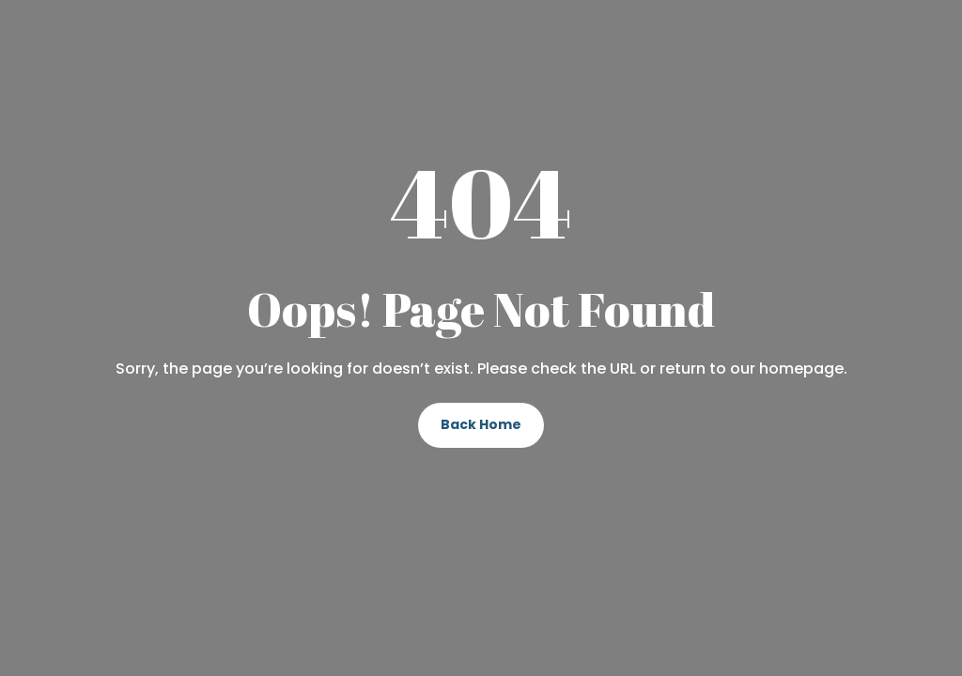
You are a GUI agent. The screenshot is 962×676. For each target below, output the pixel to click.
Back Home (481, 424)
